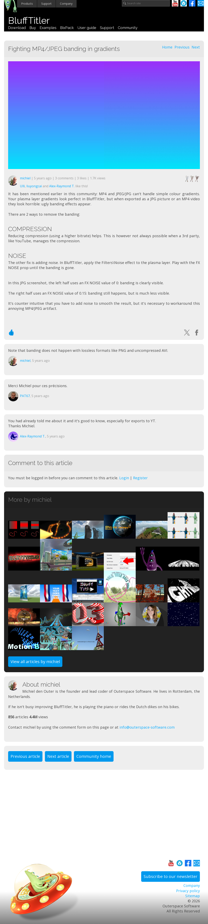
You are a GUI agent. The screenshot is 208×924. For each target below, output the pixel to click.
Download (17, 28)
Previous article (25, 756)
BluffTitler (29, 20)
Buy (32, 28)
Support (46, 3)
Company (66, 3)
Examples (48, 28)
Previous (182, 47)
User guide (86, 28)
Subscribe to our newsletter (170, 876)
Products (27, 3)
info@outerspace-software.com (147, 727)
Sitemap (192, 895)
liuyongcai (34, 186)
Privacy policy (188, 890)
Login (124, 477)
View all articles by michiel (35, 661)
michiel (25, 178)
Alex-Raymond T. (62, 186)
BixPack (67, 28)
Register (140, 477)
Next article (58, 756)
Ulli (22, 186)
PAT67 (25, 396)
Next (196, 47)
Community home (93, 756)
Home (167, 47)
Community (128, 28)
